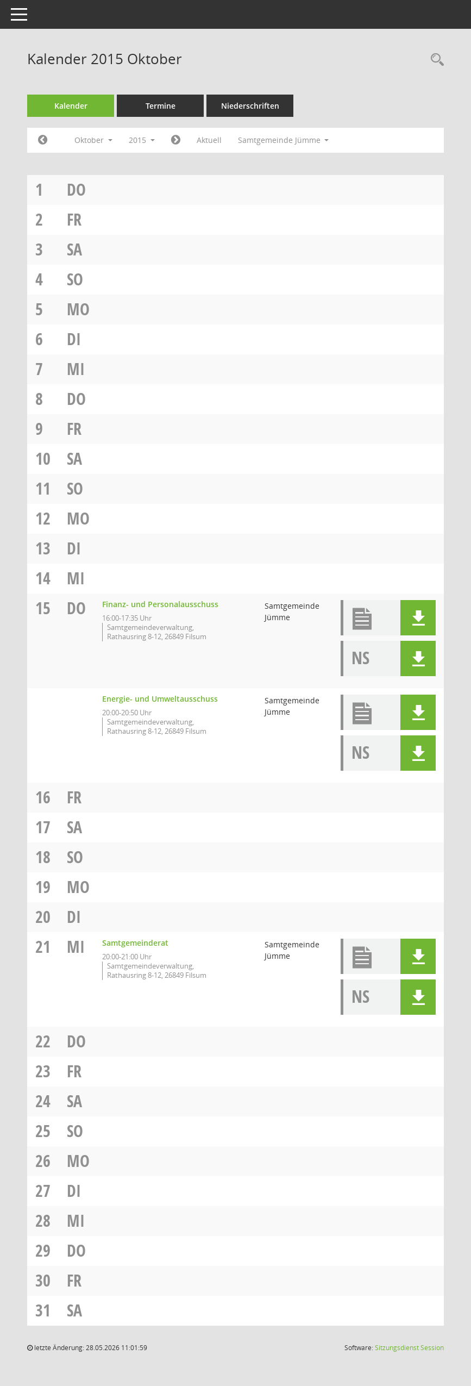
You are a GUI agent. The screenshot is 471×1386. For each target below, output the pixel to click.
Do (76, 189)
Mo (78, 309)
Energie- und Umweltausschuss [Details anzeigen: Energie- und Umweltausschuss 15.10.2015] (160, 699)
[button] (418, 617)
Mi (76, 369)
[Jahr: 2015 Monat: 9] (42, 140)
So (75, 279)
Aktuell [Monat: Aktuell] (209, 140)
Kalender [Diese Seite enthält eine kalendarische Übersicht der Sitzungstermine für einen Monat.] (70, 106)
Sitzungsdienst (409, 1347)
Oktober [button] (93, 140)
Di (74, 339)
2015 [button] (142, 140)
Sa (74, 249)
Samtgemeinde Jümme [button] (283, 140)
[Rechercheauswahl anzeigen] (434, 60)
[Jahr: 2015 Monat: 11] (176, 140)
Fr (74, 219)
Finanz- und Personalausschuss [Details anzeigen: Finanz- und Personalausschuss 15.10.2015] (160, 604)
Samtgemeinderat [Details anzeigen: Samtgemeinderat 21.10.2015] (135, 943)
